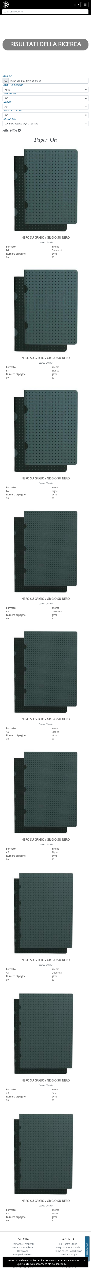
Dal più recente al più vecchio (21, 123)
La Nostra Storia (68, 1243)
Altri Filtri (12, 130)
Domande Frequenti (23, 1243)
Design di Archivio (22, 1254)
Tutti (7, 89)
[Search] (45, 11)
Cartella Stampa (68, 1254)
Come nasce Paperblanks (68, 1251)
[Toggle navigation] (85, 4)
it (75, 4)
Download (22, 1251)
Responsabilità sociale (68, 1247)
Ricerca (7, 76)
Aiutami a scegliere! (22, 1247)
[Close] (84, 1260)
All (6, 98)
